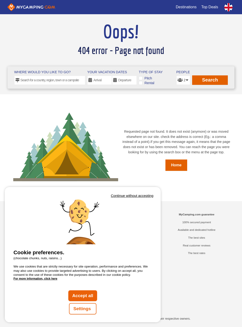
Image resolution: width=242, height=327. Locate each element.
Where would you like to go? (42, 72)
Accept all (82, 295)
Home (176, 165)
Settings (82, 308)
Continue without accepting (132, 196)
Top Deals (209, 7)
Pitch (148, 78)
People (183, 72)
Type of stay (151, 72)
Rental (149, 83)
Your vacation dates (107, 72)
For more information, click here (35, 278)
